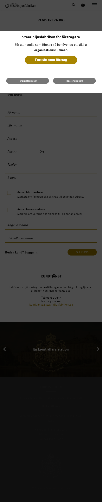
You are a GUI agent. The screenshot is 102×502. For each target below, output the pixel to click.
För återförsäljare (74, 81)
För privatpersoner (28, 81)
